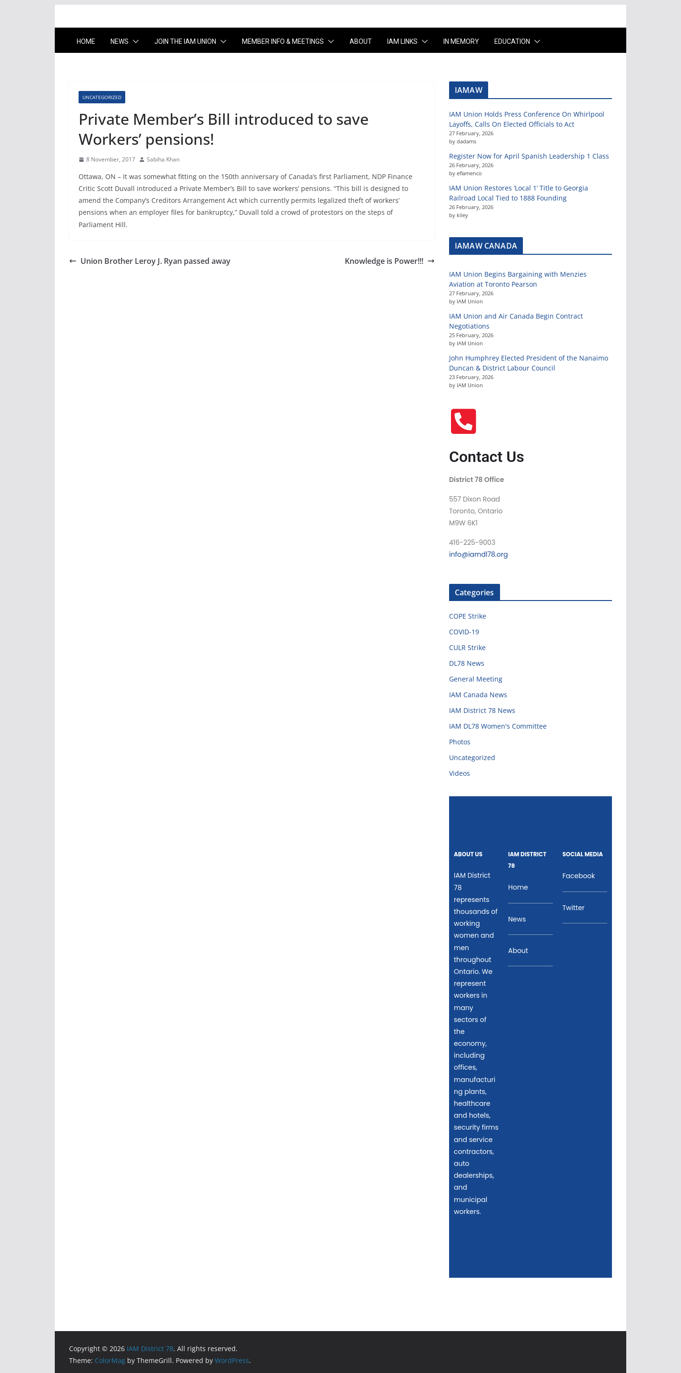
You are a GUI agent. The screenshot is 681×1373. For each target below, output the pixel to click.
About (361, 41)
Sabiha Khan (163, 159)
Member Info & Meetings (283, 41)
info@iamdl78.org (478, 554)
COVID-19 (464, 631)
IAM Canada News (478, 694)
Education (512, 41)
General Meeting (475, 678)
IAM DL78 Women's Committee (498, 726)
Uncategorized (101, 97)
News (119, 41)
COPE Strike (467, 616)
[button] (134, 41)
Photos (460, 741)
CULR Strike (467, 647)
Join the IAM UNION (185, 41)
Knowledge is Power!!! (390, 261)
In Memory (461, 41)
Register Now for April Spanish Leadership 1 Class (529, 155)
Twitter (573, 907)
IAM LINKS (402, 41)
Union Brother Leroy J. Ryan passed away (149, 261)
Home (86, 41)
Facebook (578, 876)
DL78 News (466, 663)
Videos (459, 773)
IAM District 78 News (482, 710)
